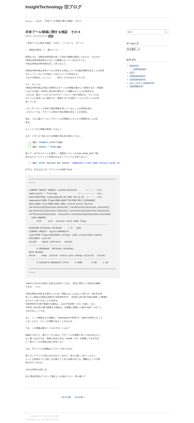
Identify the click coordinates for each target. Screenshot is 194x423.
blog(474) (134, 65)
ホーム (28, 21)
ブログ (38, 21)
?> (133, 49)
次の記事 (78, 397)
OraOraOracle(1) (138, 79)
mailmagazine (139, 69)
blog (50, 36)
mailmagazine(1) (137, 76)
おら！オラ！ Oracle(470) (142, 83)
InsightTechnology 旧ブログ (53, 7)
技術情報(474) (136, 86)
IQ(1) (132, 72)
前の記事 (66, 397)
